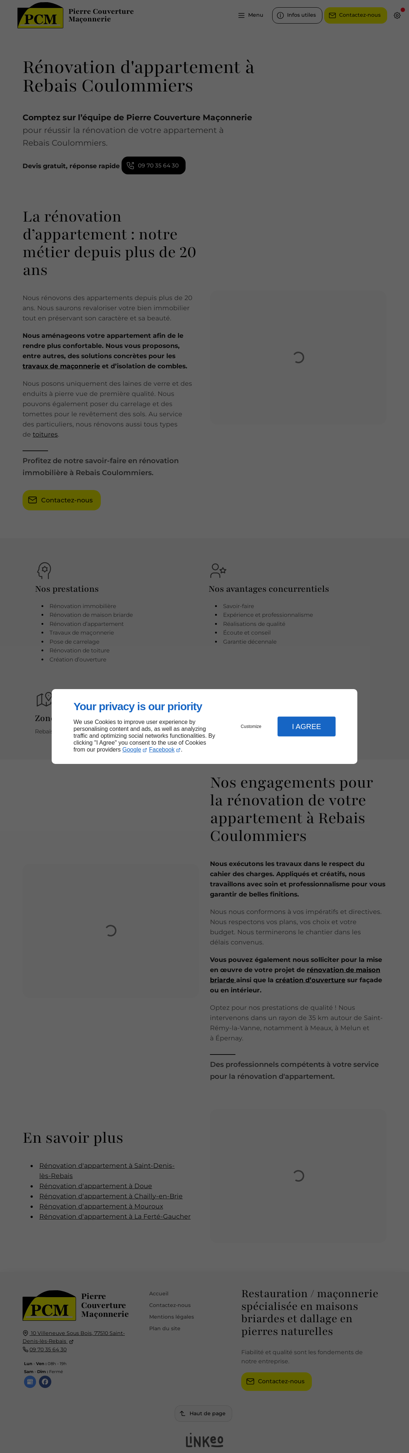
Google (131, 749)
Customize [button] (251, 726)
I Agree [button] (306, 726)
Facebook (162, 749)
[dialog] (204, 726)
